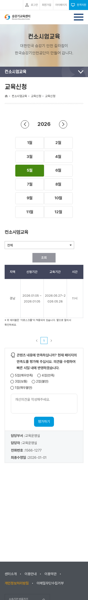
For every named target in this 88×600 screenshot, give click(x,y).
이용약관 (50, 574)
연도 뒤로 (25, 124)
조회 (44, 257)
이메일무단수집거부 (50, 583)
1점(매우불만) (23, 387)
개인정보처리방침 (17, 583)
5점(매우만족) (24, 375)
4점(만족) (48, 375)
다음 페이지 (51, 340)
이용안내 (31, 574)
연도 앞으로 (63, 124)
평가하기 (44, 422)
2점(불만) (42, 381)
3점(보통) (21, 381)
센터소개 (11, 574)
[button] (29, 143)
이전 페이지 (36, 340)
